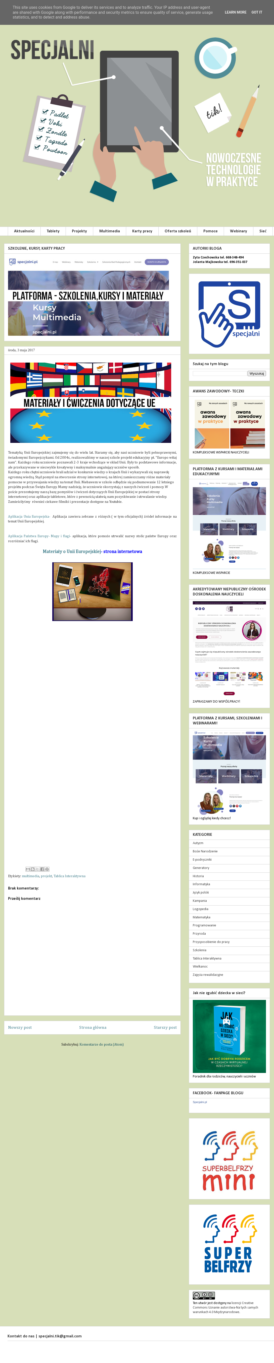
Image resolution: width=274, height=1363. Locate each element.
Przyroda (199, 934)
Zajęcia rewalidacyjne (208, 975)
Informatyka (201, 884)
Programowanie (204, 925)
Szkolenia (199, 950)
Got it (256, 12)
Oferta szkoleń (178, 231)
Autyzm (198, 843)
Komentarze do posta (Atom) (101, 1044)
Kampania (200, 901)
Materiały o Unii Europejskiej (72, 552)
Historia (198, 876)
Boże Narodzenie (205, 851)
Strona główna (92, 1028)
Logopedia (200, 909)
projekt (46, 876)
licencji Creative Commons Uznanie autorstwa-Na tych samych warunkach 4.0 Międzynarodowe (225, 1307)
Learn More (235, 12)
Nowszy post (20, 1028)
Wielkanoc (200, 967)
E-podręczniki (202, 860)
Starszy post (165, 1028)
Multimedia (109, 231)
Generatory (201, 868)
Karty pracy (142, 231)
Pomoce (210, 231)
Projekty (79, 231)
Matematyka (201, 917)
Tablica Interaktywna (69, 876)
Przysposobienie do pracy (211, 942)
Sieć (262, 231)
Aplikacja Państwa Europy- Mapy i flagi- (40, 536)
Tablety (53, 231)
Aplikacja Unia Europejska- (30, 516)
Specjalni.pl (200, 1102)
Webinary (238, 231)
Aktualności (24, 231)
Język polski (201, 893)
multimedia (30, 876)
